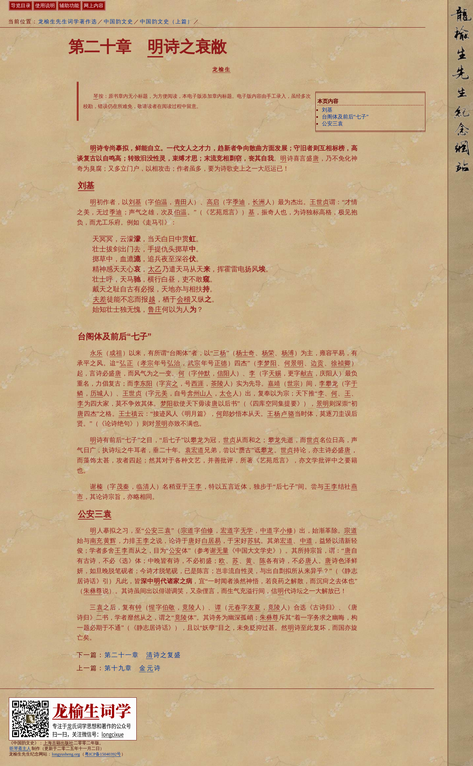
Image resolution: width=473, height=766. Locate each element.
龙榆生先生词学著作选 (67, 21)
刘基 (327, 110)
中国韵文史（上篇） (166, 21)
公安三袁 (332, 123)
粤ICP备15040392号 (103, 754)
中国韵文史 (118, 21)
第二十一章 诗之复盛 (142, 655)
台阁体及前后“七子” (345, 116)
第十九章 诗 (132, 668)
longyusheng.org (66, 754)
